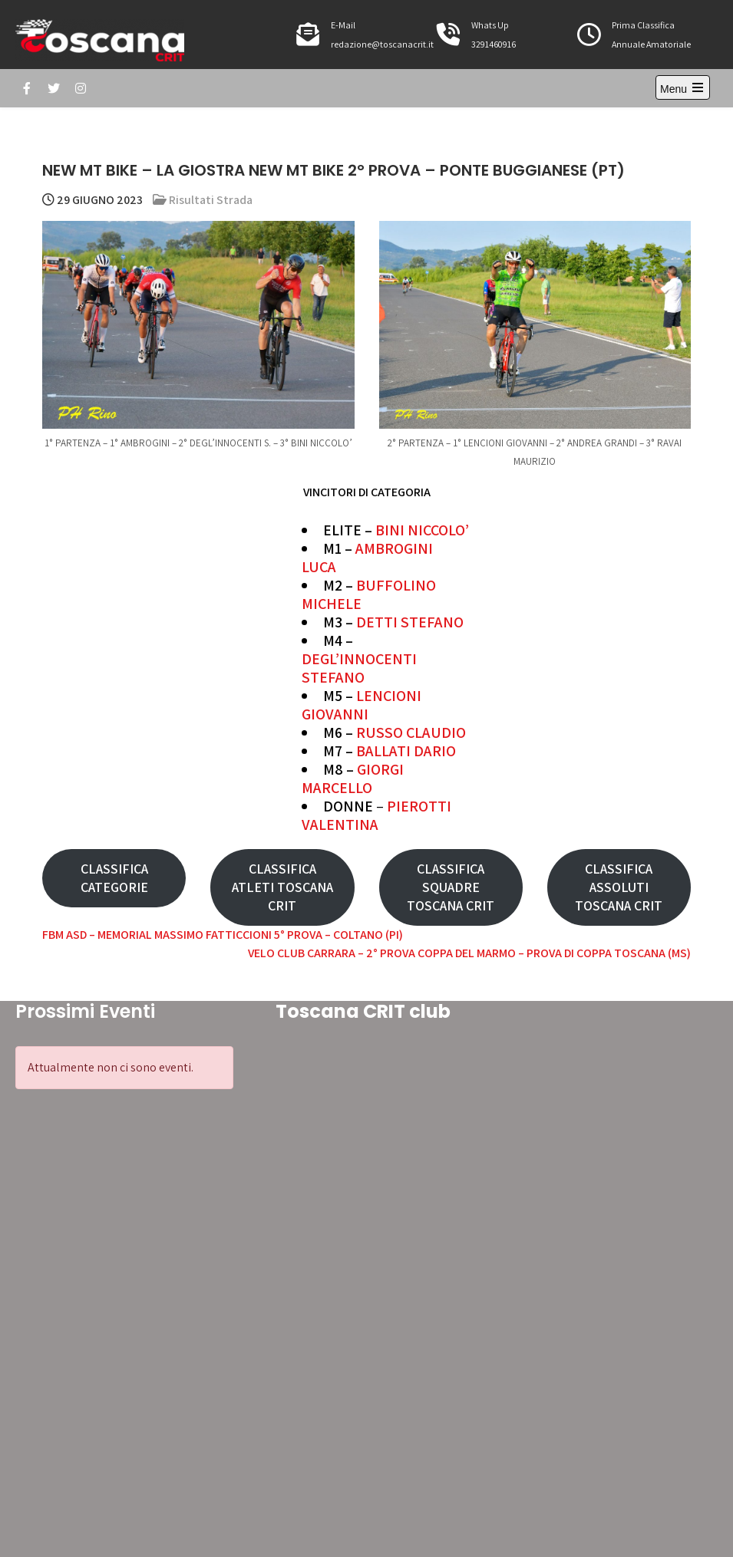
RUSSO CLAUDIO (411, 732)
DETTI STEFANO (410, 622)
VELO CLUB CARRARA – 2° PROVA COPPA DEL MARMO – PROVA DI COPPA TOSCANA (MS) (469, 953)
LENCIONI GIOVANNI (361, 705)
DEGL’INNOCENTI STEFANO (359, 668)
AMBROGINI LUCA (367, 557)
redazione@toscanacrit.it (382, 44)
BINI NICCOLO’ (422, 530)
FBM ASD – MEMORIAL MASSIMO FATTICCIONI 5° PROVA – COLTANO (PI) (222, 935)
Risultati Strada (211, 200)
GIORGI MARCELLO (353, 778)
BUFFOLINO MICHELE (369, 594)
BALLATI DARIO (406, 751)
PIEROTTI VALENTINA (376, 815)
